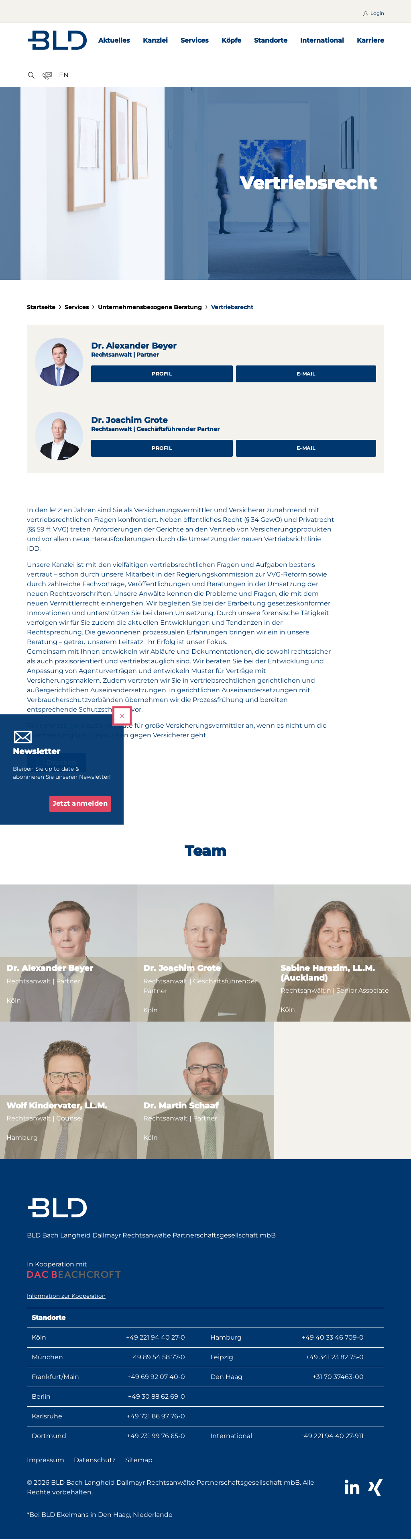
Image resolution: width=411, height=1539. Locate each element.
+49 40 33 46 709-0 (333, 1337)
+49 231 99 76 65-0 (156, 1436)
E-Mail (306, 374)
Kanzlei (155, 40)
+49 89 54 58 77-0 (157, 1357)
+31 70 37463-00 (338, 1377)
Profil (162, 374)
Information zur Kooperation (66, 1296)
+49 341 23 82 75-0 (335, 1357)
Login (373, 13)
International (322, 40)
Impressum (45, 1460)
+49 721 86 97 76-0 (156, 1416)
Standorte (270, 40)
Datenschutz (95, 1460)
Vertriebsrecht (232, 307)
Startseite (41, 307)
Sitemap (139, 1460)
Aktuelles (114, 40)
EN (64, 75)
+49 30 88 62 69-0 (156, 1396)
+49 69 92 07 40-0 (156, 1377)
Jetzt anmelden (80, 804)
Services (195, 40)
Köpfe (231, 40)
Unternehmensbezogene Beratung (150, 307)
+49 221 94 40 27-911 (332, 1436)
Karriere (370, 40)
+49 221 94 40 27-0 (155, 1337)
